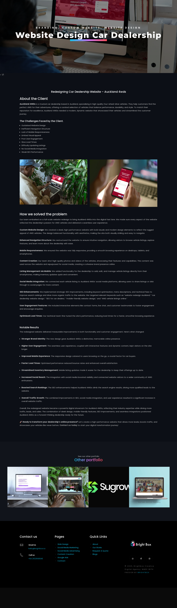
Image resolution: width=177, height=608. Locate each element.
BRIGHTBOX (143, 572)
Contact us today (68, 425)
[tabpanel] (88, 36)
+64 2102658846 (35, 558)
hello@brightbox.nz (36, 548)
